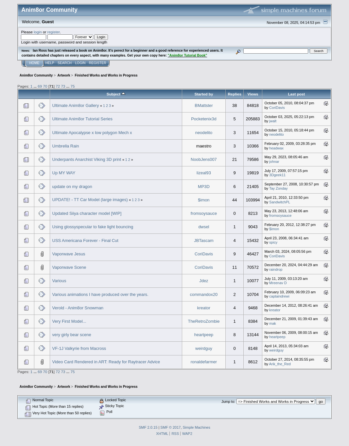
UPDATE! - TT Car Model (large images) (90, 199)
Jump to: (228, 401)
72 (58, 86)
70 (45, 86)
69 (40, 86)
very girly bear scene (71, 334)
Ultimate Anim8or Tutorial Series (82, 118)
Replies (234, 94)
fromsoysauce (204, 213)
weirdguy (203, 348)
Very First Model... (69, 321)
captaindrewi (279, 296)
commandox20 (204, 294)
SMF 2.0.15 (148, 427)
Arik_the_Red (280, 364)
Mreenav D (278, 283)
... (35, 86)
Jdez (203, 280)
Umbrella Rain (65, 146)
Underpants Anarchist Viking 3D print (86, 159)
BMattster (204, 105)
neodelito (203, 132)
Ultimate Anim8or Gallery (75, 105)
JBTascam (204, 240)
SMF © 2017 (170, 427)
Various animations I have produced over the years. (100, 294)
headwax (276, 148)
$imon (203, 199)
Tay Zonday (278, 188)
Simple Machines (196, 427)
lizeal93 (204, 172)
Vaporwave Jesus (68, 253)
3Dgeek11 (277, 175)
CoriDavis (277, 108)
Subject (116, 94)
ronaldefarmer (204, 361)
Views (253, 94)
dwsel (203, 226)
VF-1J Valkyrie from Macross (79, 348)
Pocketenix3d (204, 118)
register (53, 32)
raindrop (275, 269)
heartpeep (203, 334)
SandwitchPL (279, 202)
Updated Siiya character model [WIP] (87, 213)
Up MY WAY (64, 172)
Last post (296, 94)
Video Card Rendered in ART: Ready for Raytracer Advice (106, 361)
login (38, 32)
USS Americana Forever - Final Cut (85, 240)
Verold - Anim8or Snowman (77, 307)
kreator (203, 307)
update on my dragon (72, 186)
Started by (203, 94)
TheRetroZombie (204, 321)
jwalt (272, 121)
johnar (274, 161)
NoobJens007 (204, 159)
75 (72, 86)
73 (63, 86)
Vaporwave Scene (69, 267)
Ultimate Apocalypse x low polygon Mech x (92, 132)
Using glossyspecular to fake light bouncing (92, 226)
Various (59, 280)
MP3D (204, 186)
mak (272, 323)
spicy (273, 242)
